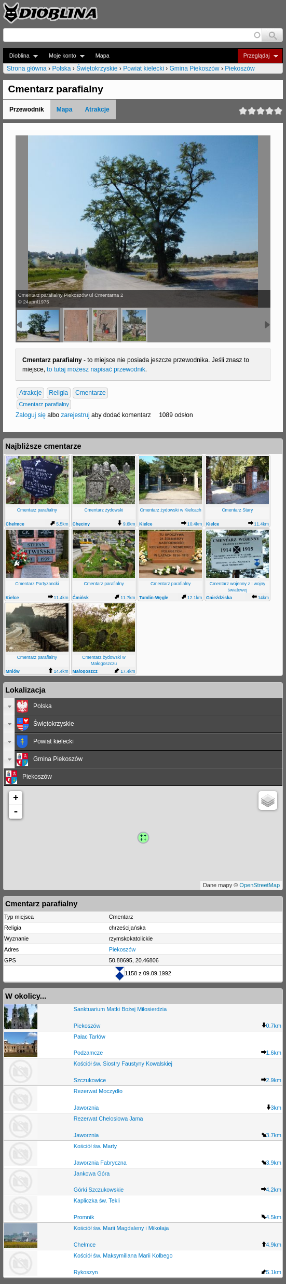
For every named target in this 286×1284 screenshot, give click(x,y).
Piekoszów (239, 68)
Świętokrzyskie (96, 68)
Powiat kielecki (143, 68)
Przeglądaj (257, 55)
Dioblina (20, 55)
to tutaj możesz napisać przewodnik (96, 369)
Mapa (103, 55)
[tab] (143, 706)
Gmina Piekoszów (195, 68)
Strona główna (27, 68)
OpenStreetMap (259, 885)
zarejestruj (75, 415)
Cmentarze (90, 393)
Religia (58, 393)
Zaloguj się (31, 415)
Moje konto (64, 55)
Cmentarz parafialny (44, 405)
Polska (61, 68)
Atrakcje (97, 109)
